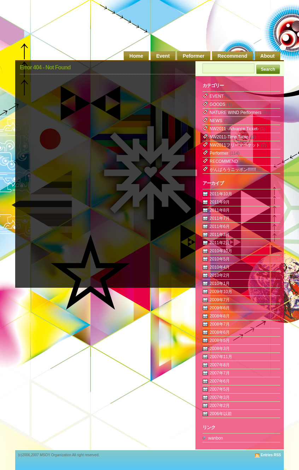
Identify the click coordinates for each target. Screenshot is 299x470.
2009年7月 (220, 299)
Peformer (193, 56)
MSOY (235, 29)
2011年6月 (220, 226)
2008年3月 (220, 348)
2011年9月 (220, 202)
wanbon (215, 438)
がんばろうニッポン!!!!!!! (233, 169)
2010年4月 (220, 267)
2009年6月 (220, 307)
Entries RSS (271, 455)
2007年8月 (220, 364)
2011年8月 (220, 210)
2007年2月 (220, 405)
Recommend (232, 56)
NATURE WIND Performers (235, 112)
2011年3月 (220, 234)
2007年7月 (220, 373)
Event (163, 56)
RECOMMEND (224, 161)
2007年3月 (220, 397)
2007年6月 (220, 381)
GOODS (217, 104)
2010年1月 (220, 283)
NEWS (216, 120)
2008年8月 (220, 316)
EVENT (217, 96)
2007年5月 (220, 389)
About (267, 56)
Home (136, 56)
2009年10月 (221, 291)
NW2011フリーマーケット (235, 145)
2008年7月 (220, 324)
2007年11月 (221, 356)
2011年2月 (220, 242)
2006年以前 (221, 413)
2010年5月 (220, 259)
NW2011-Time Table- (230, 136)
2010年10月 (221, 250)
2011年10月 (221, 193)
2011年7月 (220, 218)
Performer (219, 153)
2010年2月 (220, 275)
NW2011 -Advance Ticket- (234, 128)
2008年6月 (220, 332)
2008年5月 (220, 340)
